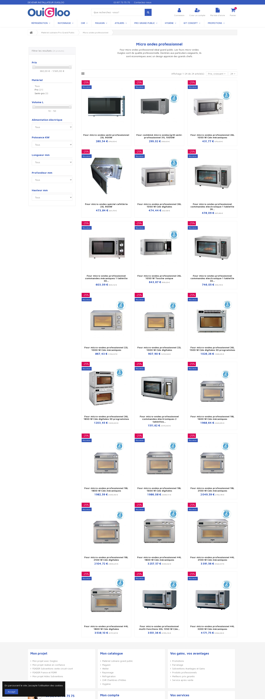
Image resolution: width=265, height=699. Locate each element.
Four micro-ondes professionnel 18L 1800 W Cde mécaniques (106, 489)
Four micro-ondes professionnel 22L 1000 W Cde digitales (159, 348)
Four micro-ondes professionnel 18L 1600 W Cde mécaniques (212, 417)
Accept (11, 691)
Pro (39, 89)
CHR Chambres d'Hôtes (114, 680)
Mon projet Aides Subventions (47, 676)
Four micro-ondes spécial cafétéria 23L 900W (106, 205)
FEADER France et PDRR (44, 672)
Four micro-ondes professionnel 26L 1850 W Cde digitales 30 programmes (106, 417)
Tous (37, 86)
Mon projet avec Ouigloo (45, 661)
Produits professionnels (184, 672)
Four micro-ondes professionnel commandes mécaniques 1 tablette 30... (106, 278)
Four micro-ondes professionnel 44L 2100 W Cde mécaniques (212, 558)
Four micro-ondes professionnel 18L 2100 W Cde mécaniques (212, 489)
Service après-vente (182, 680)
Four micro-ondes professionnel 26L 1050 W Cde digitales (159, 205)
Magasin (106, 664)
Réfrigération (109, 676)
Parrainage (177, 664)
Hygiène (106, 684)
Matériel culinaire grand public (117, 661)
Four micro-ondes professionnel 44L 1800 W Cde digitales (106, 627)
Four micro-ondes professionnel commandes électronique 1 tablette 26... (212, 207)
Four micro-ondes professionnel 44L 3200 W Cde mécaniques (212, 627)
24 (232, 73)
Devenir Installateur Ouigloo (46, 2)
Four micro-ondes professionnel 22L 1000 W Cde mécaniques (106, 348)
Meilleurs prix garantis (183, 676)
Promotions (178, 661)
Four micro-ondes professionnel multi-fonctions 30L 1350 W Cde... (159, 627)
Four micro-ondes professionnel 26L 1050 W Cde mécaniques (212, 136)
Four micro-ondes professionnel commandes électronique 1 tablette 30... (212, 278)
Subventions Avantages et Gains (188, 668)
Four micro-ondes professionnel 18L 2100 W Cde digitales (106, 558)
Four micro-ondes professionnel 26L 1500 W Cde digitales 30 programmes (212, 348)
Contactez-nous (142, 2)
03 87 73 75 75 (122, 2)
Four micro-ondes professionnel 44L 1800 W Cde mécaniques (159, 558)
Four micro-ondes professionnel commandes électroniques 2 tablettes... (159, 419)
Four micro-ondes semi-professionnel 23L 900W (106, 136)
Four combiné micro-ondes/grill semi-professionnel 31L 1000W (159, 136)
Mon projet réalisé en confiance (48, 664)
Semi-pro (41, 93)
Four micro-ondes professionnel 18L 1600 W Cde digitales (159, 489)
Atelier (105, 668)
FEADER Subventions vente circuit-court (52, 668)
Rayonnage (108, 672)
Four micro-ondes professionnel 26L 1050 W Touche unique (159, 277)
